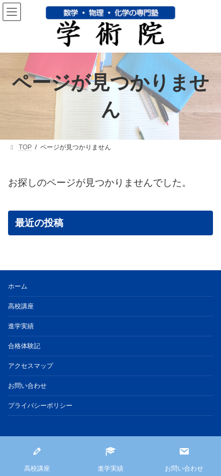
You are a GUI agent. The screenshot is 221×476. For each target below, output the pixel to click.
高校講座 (21, 306)
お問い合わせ (27, 386)
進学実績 (21, 326)
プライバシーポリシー (40, 405)
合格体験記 (24, 346)
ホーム (17, 286)
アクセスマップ (30, 366)
